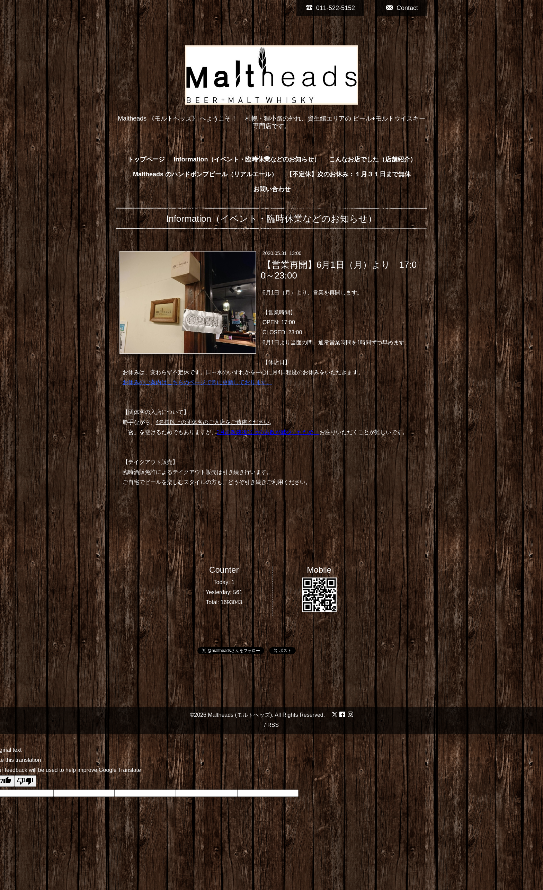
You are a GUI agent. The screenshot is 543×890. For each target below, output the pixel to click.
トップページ (146, 159)
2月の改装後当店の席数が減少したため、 (268, 432)
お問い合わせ (272, 189)
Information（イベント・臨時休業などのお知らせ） (247, 159)
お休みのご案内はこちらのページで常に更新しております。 (197, 382)
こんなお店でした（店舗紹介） (372, 159)
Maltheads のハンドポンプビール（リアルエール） (205, 174)
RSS (273, 725)
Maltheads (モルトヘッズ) (240, 715)
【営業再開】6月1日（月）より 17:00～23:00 (338, 269)
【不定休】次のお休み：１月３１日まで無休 (348, 174)
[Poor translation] (25, 781)
